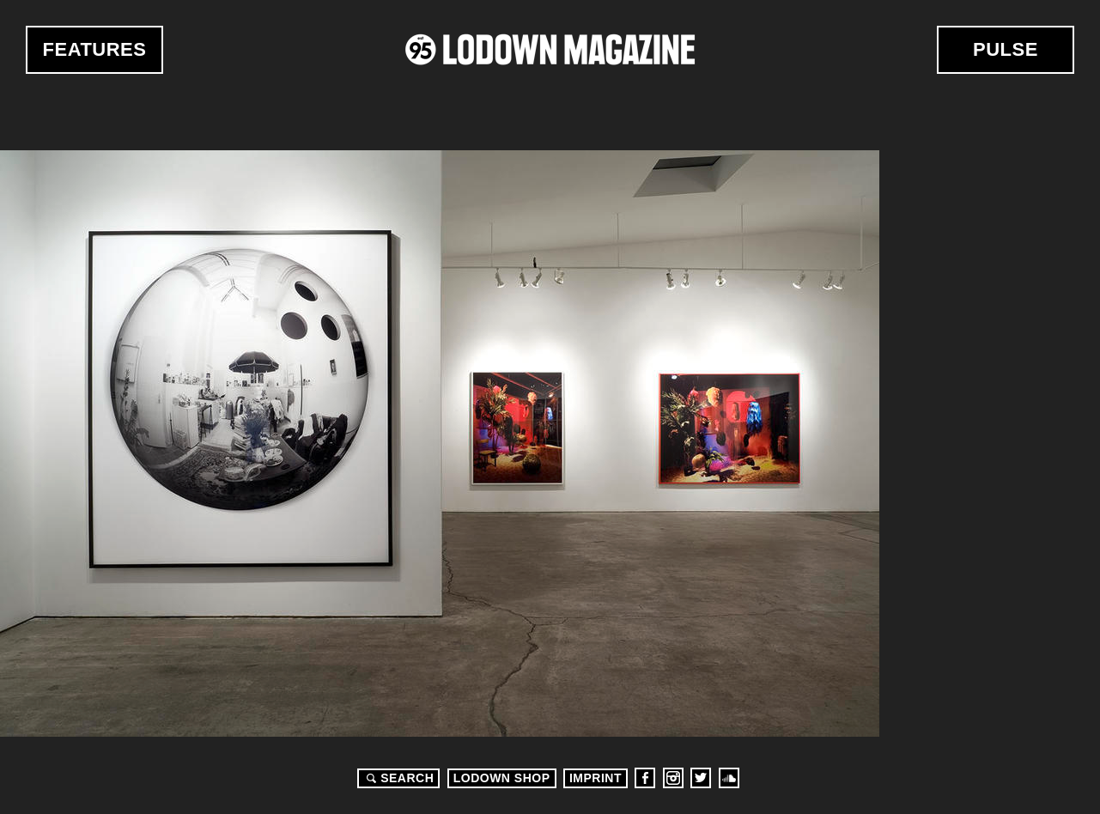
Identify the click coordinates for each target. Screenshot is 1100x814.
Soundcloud (729, 778)
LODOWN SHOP (501, 778)
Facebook (645, 778)
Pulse (1005, 49)
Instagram (673, 778)
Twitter (700, 778)
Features (95, 49)
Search (398, 778)
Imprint (595, 778)
